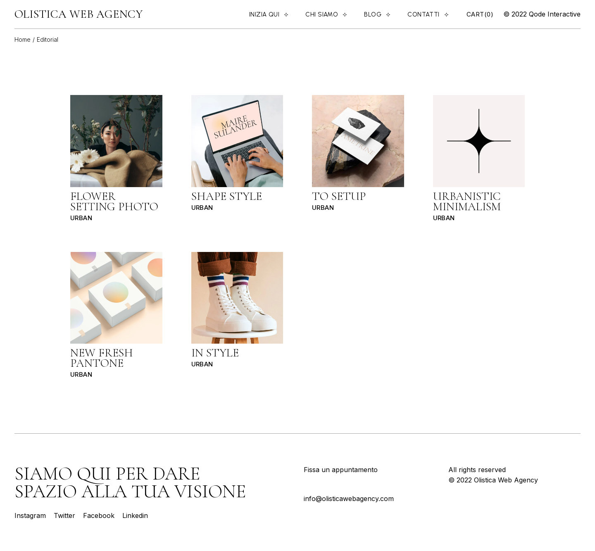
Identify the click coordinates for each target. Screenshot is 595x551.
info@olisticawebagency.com (349, 498)
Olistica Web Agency (78, 14)
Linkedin (135, 515)
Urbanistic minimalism (467, 201)
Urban (81, 218)
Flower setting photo (114, 201)
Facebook (98, 515)
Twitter (64, 515)
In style (215, 353)
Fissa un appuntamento (341, 470)
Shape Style (226, 196)
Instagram (31, 515)
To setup (339, 196)
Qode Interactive (554, 14)
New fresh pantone (101, 358)
